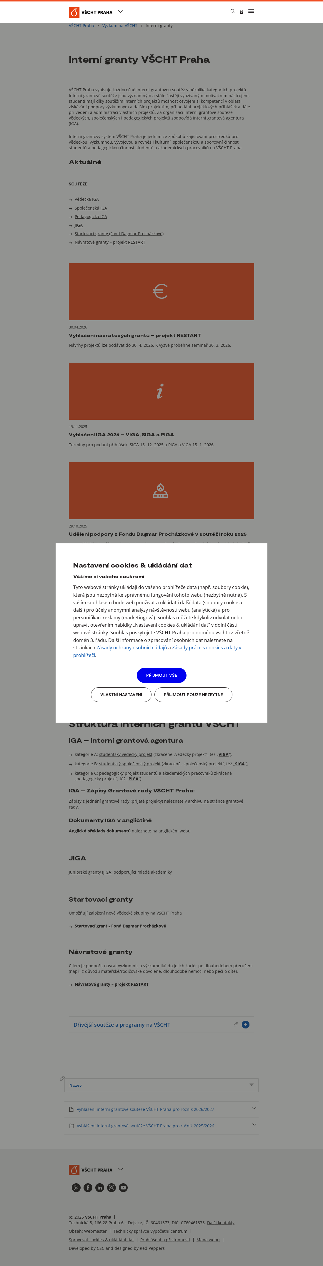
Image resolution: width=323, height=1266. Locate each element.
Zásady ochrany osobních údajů (131, 647)
